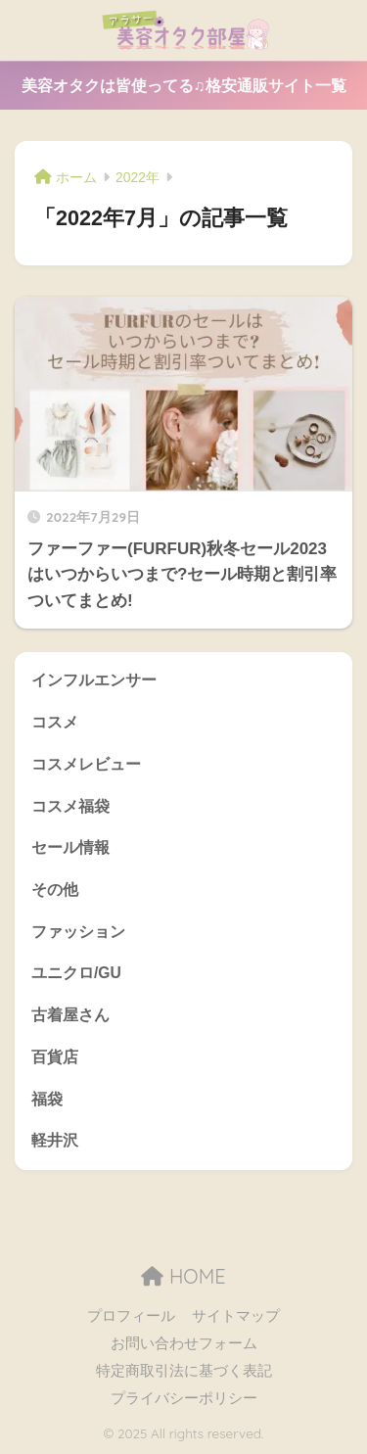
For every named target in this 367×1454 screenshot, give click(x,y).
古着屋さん (70, 1015)
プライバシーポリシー (184, 1398)
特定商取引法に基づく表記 (184, 1371)
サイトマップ (236, 1316)
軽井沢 (54, 1140)
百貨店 (54, 1057)
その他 (54, 889)
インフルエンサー (94, 680)
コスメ (54, 722)
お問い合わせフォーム (184, 1343)
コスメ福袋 (70, 806)
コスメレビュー (86, 764)
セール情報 (70, 847)
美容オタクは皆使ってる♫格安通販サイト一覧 (184, 85)
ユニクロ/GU (76, 972)
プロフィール (131, 1316)
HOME (183, 1276)
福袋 (47, 1099)
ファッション (78, 931)
